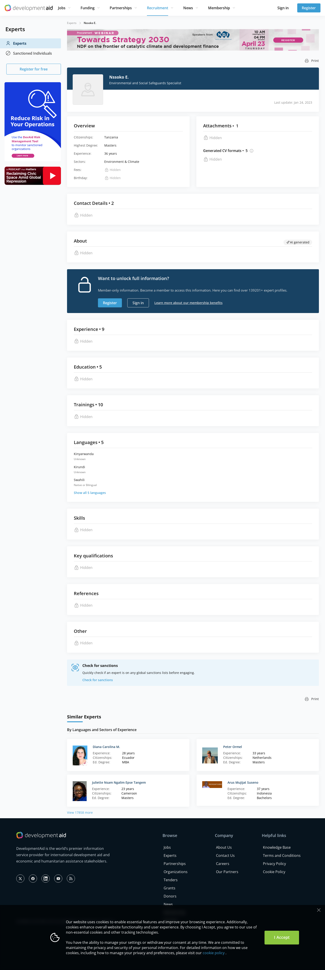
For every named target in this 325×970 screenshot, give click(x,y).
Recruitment (157, 7)
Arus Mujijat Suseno (243, 782)
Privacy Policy (274, 863)
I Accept (282, 937)
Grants (169, 888)
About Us (224, 847)
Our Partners (227, 871)
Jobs (61, 7)
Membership (219, 7)
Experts (15, 43)
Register (309, 7)
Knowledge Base (277, 847)
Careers (222, 863)
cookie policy (214, 952)
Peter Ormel (232, 747)
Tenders (171, 879)
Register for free (34, 69)
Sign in (283, 7)
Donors (170, 896)
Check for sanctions (97, 680)
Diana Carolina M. (106, 747)
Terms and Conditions (282, 855)
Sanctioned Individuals (28, 53)
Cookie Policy (274, 871)
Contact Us (225, 855)
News (188, 7)
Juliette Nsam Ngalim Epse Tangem (119, 782)
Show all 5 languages (90, 493)
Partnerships (121, 7)
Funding (88, 7)
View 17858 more (80, 812)
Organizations (176, 871)
